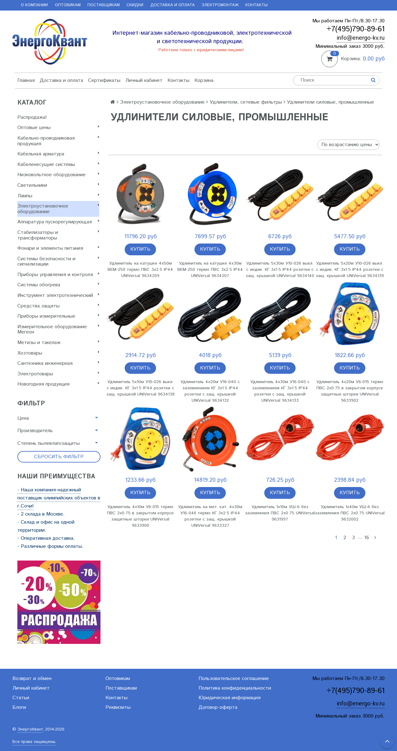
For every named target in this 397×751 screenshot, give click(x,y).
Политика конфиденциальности (234, 688)
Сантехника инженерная (58, 363)
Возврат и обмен (31, 678)
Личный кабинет (144, 80)
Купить (140, 249)
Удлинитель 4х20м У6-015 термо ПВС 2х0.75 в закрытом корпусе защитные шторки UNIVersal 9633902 (349, 391)
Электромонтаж (220, 5)
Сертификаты (104, 80)
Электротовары (58, 374)
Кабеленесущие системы (58, 164)
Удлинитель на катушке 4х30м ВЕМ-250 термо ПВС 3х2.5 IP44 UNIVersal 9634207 (210, 269)
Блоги (19, 707)
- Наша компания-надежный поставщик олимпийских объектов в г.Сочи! (58, 498)
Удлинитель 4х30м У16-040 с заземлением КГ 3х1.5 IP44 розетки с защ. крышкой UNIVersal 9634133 (280, 391)
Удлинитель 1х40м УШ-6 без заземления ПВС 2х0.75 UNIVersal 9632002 (350, 513)
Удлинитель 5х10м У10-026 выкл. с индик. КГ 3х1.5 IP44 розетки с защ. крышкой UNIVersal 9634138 (140, 388)
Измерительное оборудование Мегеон (58, 329)
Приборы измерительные (58, 316)
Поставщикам (103, 5)
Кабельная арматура (58, 154)
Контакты (256, 5)
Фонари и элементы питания (58, 248)
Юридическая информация (229, 697)
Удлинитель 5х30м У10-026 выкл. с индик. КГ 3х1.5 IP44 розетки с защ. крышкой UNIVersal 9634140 (280, 269)
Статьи (20, 697)
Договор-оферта (217, 707)
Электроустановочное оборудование (58, 209)
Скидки (135, 5)
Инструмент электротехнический (58, 295)
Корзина (203, 80)
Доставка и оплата (172, 5)
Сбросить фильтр (59, 456)
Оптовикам (68, 5)
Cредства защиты (58, 306)
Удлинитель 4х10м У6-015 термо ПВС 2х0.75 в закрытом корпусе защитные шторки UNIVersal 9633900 (140, 516)
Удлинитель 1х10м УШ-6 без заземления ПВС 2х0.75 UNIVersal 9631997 (280, 513)
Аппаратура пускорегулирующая (58, 222)
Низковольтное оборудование (58, 174)
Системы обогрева (58, 284)
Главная (26, 80)
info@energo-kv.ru (361, 38)
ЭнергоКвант (30, 729)
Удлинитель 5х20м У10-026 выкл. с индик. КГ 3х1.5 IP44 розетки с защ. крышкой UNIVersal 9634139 (350, 269)
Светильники (58, 185)
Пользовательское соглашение (233, 678)
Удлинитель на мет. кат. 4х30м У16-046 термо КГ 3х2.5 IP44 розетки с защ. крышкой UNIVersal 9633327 (210, 516)
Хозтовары (58, 353)
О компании (34, 5)
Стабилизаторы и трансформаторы (58, 235)
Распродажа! (32, 117)
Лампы (58, 195)
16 (366, 537)
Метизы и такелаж (58, 342)
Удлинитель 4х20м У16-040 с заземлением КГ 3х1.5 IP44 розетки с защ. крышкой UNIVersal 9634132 (210, 391)
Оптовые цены (58, 127)
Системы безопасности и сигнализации (58, 261)
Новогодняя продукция (58, 384)
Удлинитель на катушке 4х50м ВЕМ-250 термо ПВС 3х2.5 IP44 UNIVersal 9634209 (140, 269)
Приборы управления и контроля (58, 274)
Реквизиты (118, 707)
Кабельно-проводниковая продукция (58, 141)
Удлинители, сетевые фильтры (246, 102)
